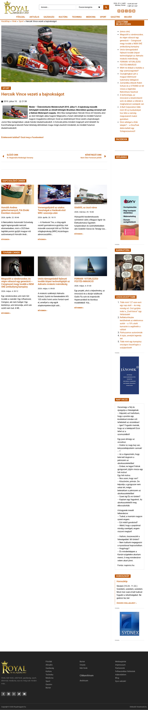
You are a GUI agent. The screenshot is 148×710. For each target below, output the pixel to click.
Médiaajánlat (120, 661)
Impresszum (120, 665)
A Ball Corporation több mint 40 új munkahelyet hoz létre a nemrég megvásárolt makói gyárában (130, 113)
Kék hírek (83, 668)
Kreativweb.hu (142, 707)
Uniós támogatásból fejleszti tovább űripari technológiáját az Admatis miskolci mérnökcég (54, 281)
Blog (117, 678)
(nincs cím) (125, 31)
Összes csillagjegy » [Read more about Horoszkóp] (127, 603)
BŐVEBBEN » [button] (5, 239)
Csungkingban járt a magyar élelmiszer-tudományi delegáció (129, 77)
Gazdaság (49, 17)
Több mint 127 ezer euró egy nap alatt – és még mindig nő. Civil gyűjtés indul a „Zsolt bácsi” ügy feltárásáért (131, 308)
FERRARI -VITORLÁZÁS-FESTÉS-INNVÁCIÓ (86, 280)
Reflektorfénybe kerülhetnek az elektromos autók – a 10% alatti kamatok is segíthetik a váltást (131, 323)
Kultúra (63, 17)
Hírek (14, 21)
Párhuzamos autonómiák (131, 332)
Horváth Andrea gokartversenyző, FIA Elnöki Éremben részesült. (15, 210)
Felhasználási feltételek (125, 671)
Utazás (82, 665)
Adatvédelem (120, 675)
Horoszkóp (122, 581)
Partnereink (120, 668)
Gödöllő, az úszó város (85, 207)
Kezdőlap (5, 21)
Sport (103, 17)
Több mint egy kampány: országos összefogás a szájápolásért (131, 344)
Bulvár (128, 17)
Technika (77, 17)
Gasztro (115, 17)
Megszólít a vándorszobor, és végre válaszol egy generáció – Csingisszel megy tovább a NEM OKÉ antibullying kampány (17, 282)
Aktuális (34, 17)
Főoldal (20, 17)
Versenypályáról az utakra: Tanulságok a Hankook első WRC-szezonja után (52, 210)
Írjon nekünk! (120, 681)
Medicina (91, 17)
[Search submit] (106, 7)
